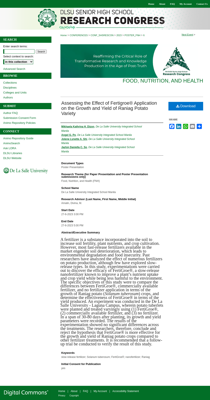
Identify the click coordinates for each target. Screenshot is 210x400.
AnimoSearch (11, 143)
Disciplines (9, 87)
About (74, 391)
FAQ (85, 391)
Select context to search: (18, 56)
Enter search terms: (15, 46)
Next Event (187, 34)
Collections (10, 82)
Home (63, 35)
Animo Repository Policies (19, 122)
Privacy (61, 395)
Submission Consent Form (19, 118)
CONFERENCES (79, 35)
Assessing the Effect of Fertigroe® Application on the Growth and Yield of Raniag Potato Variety (109, 108)
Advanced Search (14, 68)
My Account (100, 391)
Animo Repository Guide (18, 138)
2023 (119, 35)
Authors (8, 97)
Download (186, 106)
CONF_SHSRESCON (102, 35)
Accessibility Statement (125, 391)
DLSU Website (12, 158)
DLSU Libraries (12, 153)
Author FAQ (10, 113)
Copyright (74, 395)
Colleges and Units (15, 92)
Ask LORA (9, 148)
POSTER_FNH (132, 35)
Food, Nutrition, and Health (163, 81)
